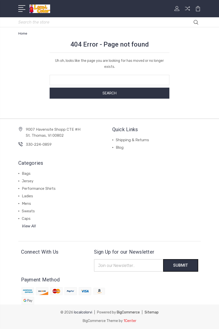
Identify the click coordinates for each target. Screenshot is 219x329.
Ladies (27, 196)
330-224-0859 (39, 144)
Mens (26, 203)
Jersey (27, 181)
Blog (120, 147)
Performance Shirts (39, 188)
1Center (130, 321)
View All (29, 226)
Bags (26, 173)
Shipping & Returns (132, 140)
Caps (26, 218)
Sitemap (152, 312)
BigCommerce (128, 312)
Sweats (28, 211)
